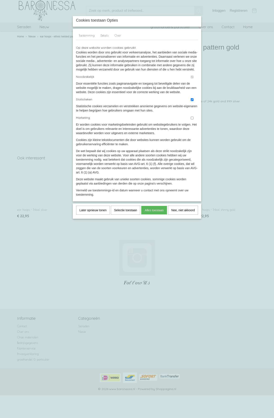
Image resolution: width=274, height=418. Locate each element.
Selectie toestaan (125, 210)
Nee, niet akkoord (183, 210)
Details (105, 35)
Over (118, 35)
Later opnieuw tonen (93, 210)
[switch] (192, 77)
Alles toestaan (154, 210)
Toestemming (87, 35)
